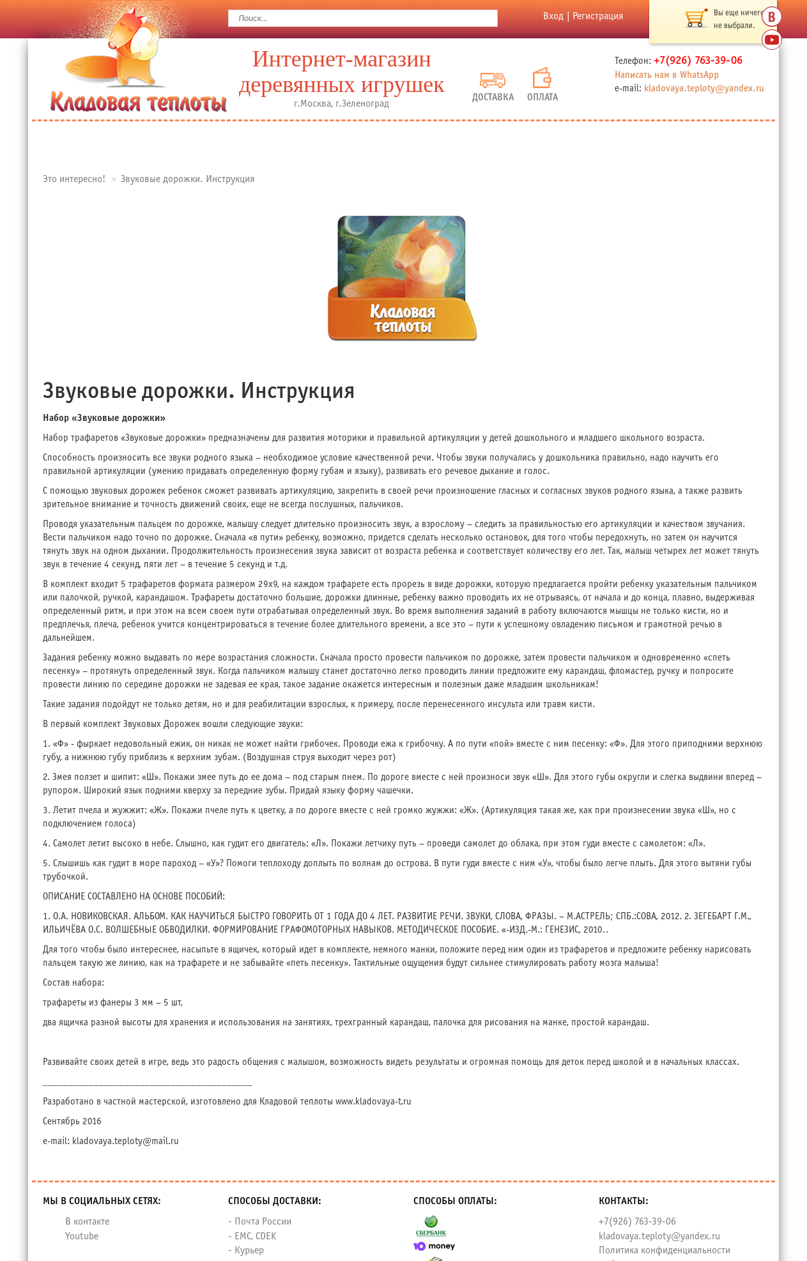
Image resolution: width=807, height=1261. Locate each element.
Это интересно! (74, 179)
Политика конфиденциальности (664, 1250)
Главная (85, 141)
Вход (553, 16)
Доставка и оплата (432, 141)
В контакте (87, 1222)
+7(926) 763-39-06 (637, 1222)
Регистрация (598, 16)
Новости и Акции (593, 141)
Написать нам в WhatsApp (667, 75)
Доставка (493, 87)
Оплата (542, 84)
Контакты (717, 141)
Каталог (168, 141)
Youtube (81, 1236)
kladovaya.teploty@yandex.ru (704, 88)
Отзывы (309, 141)
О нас (240, 141)
